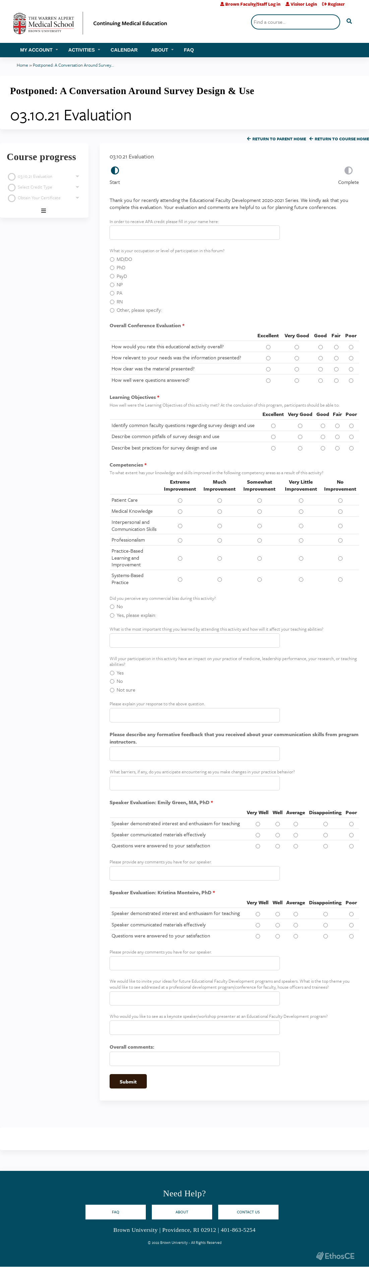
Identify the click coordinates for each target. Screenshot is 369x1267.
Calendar (124, 50)
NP (120, 284)
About (159, 50)
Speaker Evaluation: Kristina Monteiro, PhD (160, 892)
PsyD (122, 276)
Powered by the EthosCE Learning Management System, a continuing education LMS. (335, 1256)
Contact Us (248, 1212)
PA (119, 292)
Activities (81, 50)
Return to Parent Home (279, 139)
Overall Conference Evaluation (145, 325)
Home (22, 65)
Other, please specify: (139, 309)
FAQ (189, 50)
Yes (120, 672)
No (120, 606)
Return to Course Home (342, 139)
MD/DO (124, 259)
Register (336, 4)
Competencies (126, 464)
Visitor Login (304, 4)
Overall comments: (132, 1046)
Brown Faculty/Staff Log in (253, 4)
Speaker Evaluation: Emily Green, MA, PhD (159, 802)
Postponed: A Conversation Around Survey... (73, 65)
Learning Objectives (133, 397)
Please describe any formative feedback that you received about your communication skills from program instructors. (234, 737)
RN (120, 301)
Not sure (126, 689)
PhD (121, 267)
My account (36, 50)
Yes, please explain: (136, 615)
